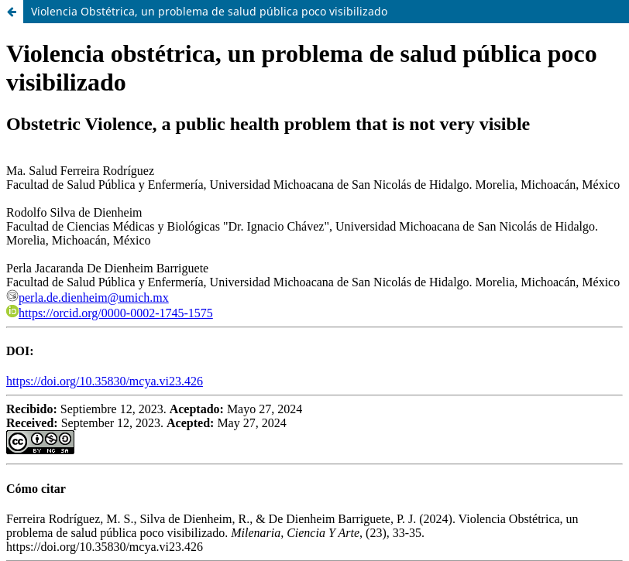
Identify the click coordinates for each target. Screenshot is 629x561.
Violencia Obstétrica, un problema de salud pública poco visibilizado (209, 11)
